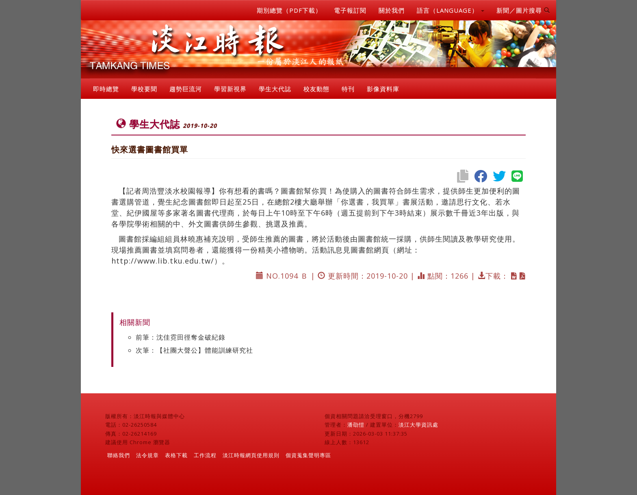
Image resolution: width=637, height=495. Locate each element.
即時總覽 (106, 89)
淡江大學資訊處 (418, 424)
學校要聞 (144, 89)
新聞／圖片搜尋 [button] (523, 10)
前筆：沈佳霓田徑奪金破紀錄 (180, 337)
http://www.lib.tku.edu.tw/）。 (170, 261)
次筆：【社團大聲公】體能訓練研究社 (194, 350)
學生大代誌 (275, 89)
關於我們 (392, 10)
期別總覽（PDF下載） (289, 10)
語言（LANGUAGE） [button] (450, 10)
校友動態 (316, 89)
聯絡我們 (118, 455)
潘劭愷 (355, 424)
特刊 (348, 89)
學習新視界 (230, 89)
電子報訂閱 (350, 10)
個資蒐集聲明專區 (308, 455)
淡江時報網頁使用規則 (251, 455)
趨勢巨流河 (185, 89)
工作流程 (205, 455)
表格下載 (176, 455)
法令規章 (147, 455)
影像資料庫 (383, 89)
